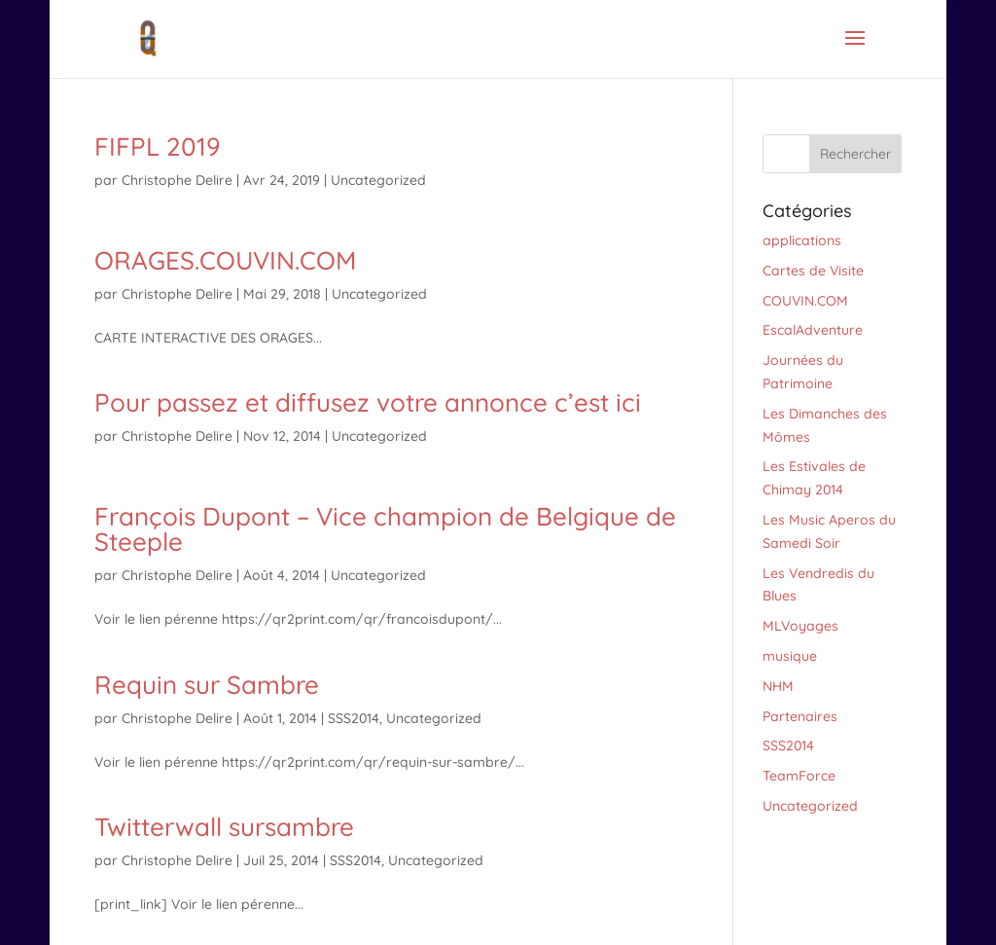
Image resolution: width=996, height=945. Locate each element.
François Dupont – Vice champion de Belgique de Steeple (385, 529)
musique (790, 656)
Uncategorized (378, 180)
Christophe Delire (177, 180)
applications (802, 240)
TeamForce (799, 775)
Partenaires (800, 716)
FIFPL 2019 (157, 146)
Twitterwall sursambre (224, 827)
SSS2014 (353, 718)
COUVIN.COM (805, 300)
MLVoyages (800, 626)
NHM (778, 686)
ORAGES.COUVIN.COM (225, 260)
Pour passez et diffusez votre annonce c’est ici (367, 402)
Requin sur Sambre (206, 685)
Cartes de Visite (813, 270)
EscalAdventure (813, 330)
